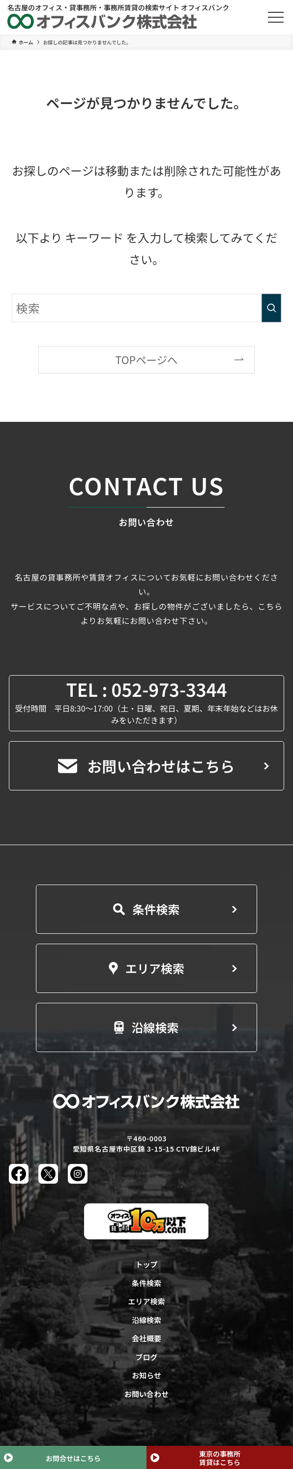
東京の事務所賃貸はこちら (219, 1458)
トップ (146, 1264)
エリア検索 (146, 968)
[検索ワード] (146, 308)
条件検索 (146, 909)
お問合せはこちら (73, 1458)
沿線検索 (146, 1027)
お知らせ (146, 1375)
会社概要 (146, 1338)
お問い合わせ (146, 1394)
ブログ (146, 1357)
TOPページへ (146, 359)
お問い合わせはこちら (146, 766)
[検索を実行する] (271, 308)
